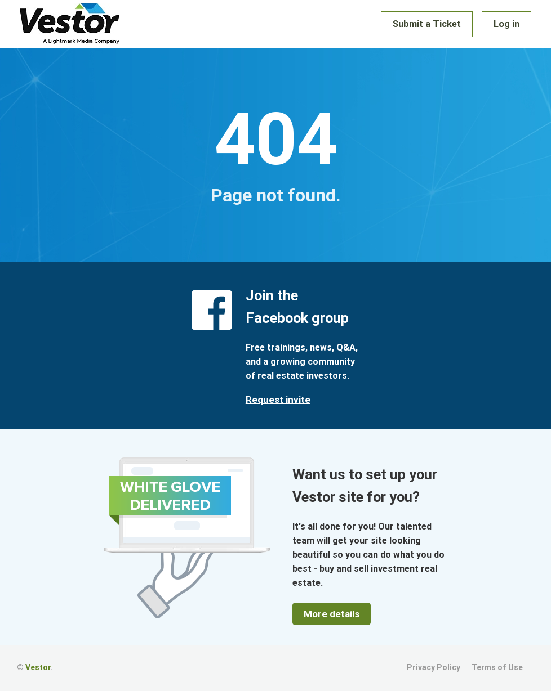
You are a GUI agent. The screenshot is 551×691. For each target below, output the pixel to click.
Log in (507, 24)
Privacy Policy (433, 667)
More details (331, 614)
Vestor (38, 667)
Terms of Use (497, 667)
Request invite (278, 399)
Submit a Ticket (429, 24)
